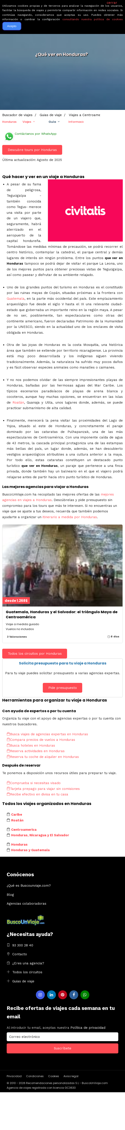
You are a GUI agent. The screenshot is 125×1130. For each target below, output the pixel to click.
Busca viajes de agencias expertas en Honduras (47, 734)
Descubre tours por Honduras (32, 150)
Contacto (19, 954)
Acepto (11, 26)
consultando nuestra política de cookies (92, 19)
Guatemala (16, 299)
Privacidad (14, 1076)
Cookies (53, 1076)
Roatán (18, 402)
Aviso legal (71, 1076)
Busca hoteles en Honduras (31, 745)
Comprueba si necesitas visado (34, 783)
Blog (10, 895)
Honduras (9, 122)
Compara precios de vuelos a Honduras (41, 740)
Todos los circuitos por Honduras (35, 654)
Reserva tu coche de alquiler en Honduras (43, 757)
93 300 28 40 (22, 945)
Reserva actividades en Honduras (36, 751)
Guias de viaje (23, 981)
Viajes (27, 122)
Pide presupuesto (62, 688)
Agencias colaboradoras (26, 904)
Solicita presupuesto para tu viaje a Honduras (62, 663)
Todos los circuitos (27, 972)
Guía (52, 122)
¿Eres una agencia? (28, 963)
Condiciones (35, 1076)
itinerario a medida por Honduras (70, 517)
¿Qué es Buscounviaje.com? (29, 886)
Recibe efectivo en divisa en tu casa (37, 794)
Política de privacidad (87, 1028)
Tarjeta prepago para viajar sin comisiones (43, 789)
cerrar (112, 3)
